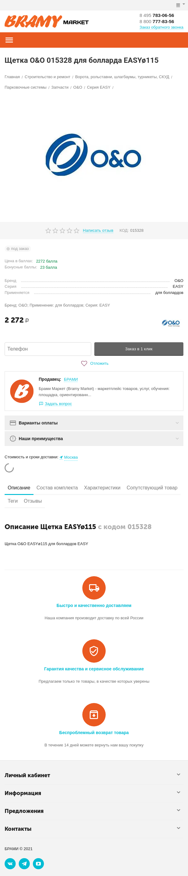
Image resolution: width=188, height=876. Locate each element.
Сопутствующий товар (152, 487)
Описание (19, 487)
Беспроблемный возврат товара (94, 732)
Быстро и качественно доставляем (94, 605)
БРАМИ (71, 379)
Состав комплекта (57, 487)
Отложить (94, 363)
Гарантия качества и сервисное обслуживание (94, 668)
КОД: (124, 230)
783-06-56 (157, 15)
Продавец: (50, 379)
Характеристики (102, 487)
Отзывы (33, 501)
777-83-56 (157, 21)
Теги (13, 501)
